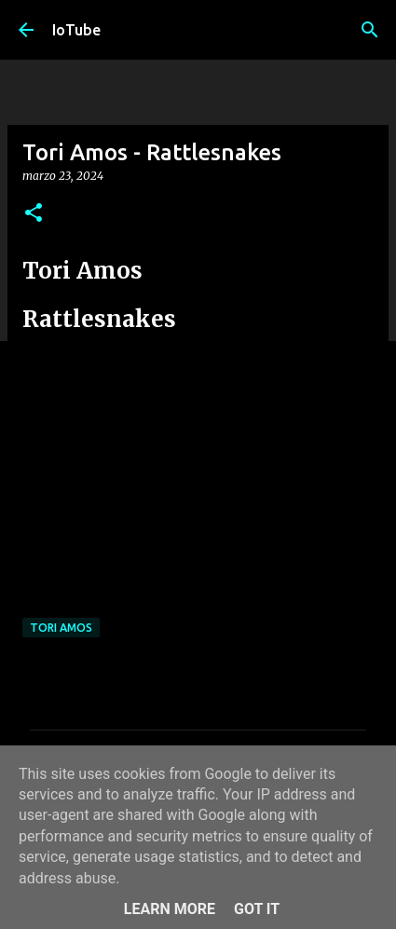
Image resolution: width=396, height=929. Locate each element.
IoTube (76, 29)
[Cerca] (370, 29)
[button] (33, 213)
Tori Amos (61, 628)
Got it (257, 909)
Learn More (169, 909)
